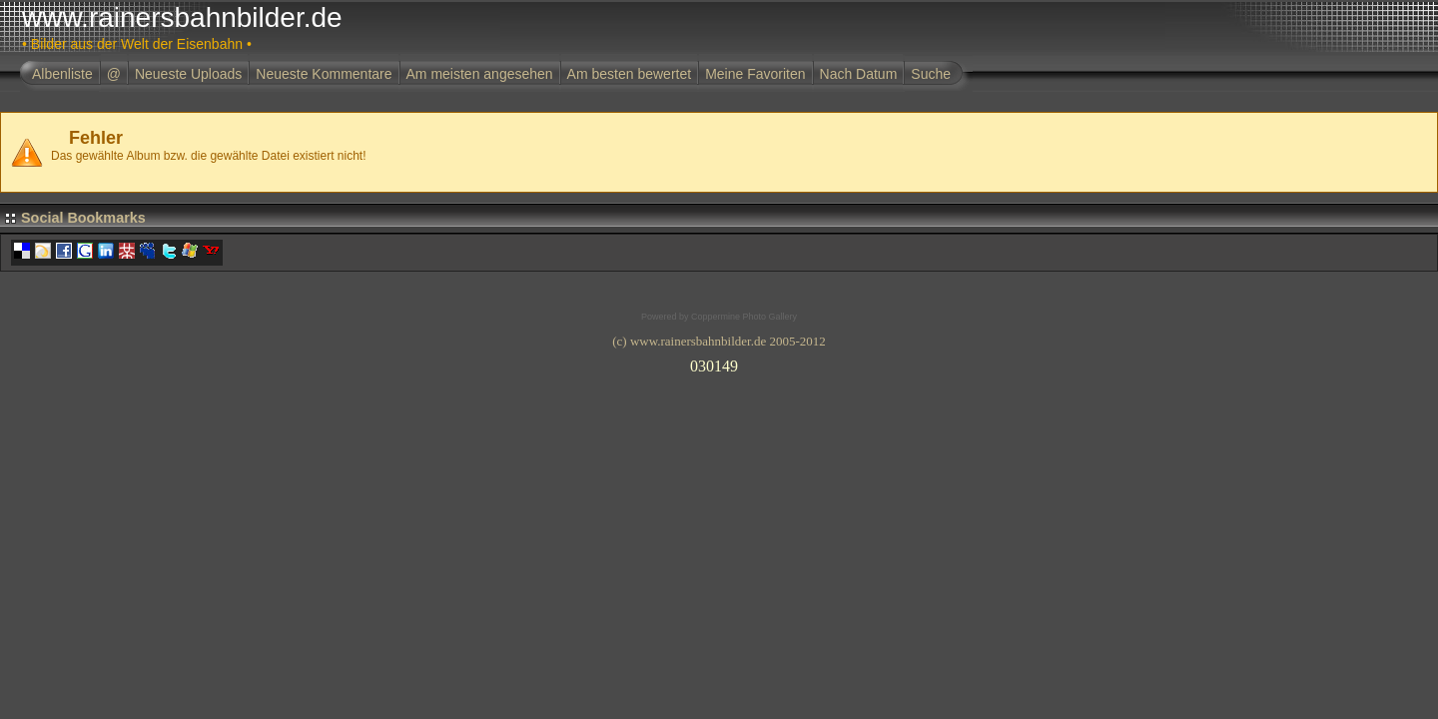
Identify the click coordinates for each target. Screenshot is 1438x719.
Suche (931, 74)
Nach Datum (859, 74)
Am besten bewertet (629, 74)
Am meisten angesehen (479, 74)
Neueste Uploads (188, 74)
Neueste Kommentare (323, 74)
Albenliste (62, 74)
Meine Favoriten (755, 74)
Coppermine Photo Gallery (744, 317)
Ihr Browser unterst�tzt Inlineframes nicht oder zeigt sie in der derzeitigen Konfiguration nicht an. (719, 362)
